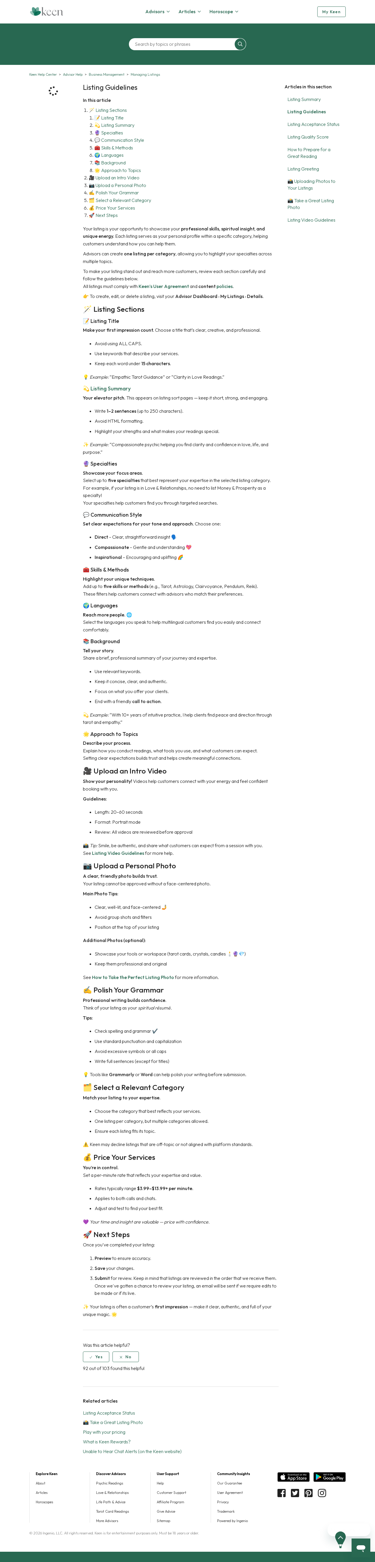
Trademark (226, 1511)
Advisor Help (73, 74)
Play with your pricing (104, 1432)
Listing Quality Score (308, 137)
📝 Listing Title (109, 118)
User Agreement (230, 1492)
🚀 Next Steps (103, 215)
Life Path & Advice (110, 1502)
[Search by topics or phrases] (183, 44)
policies (225, 286)
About (40, 1483)
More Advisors (107, 1521)
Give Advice (166, 1511)
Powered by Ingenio (232, 1521)
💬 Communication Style (119, 140)
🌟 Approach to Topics (117, 170)
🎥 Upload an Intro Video (114, 178)
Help (160, 1483)
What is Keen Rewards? (107, 1442)
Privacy (223, 1502)
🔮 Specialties (108, 133)
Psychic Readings (109, 1483)
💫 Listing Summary (114, 125)
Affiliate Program (170, 1502)
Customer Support (171, 1492)
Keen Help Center (43, 74)
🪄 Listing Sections (108, 110)
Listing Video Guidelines (311, 220)
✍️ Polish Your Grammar (114, 193)
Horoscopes (44, 1502)
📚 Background (110, 163)
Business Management (107, 74)
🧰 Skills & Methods (113, 148)
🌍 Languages (109, 155)
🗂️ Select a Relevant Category (120, 200)
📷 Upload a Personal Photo (117, 185)
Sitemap (163, 1521)
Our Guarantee (229, 1483)
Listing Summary (304, 99)
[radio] (96, 1357)
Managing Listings (145, 74)
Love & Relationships (112, 1492)
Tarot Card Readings (112, 1511)
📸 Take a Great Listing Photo (113, 1422)
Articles (41, 1492)
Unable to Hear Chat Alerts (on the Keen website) (132, 1451)
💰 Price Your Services (112, 208)
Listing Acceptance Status (313, 124)
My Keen (331, 11)
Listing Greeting (303, 169)
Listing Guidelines (306, 111)
